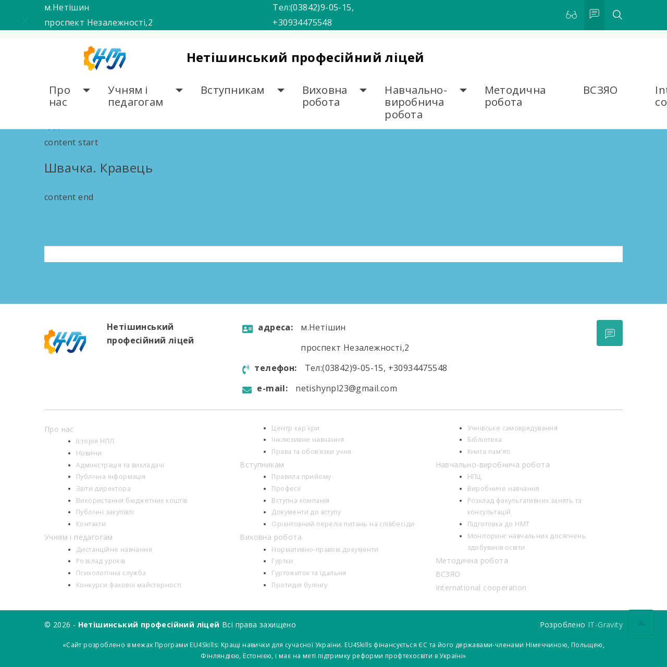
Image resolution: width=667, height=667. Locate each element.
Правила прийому (301, 476)
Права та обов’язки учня (311, 451)
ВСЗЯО (600, 90)
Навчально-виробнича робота (416, 102)
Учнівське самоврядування (512, 428)
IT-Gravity (605, 624)
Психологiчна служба (111, 573)
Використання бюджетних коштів (132, 500)
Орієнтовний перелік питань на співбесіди (342, 524)
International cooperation (481, 587)
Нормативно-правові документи (324, 549)
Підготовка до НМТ (498, 524)
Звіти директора (103, 488)
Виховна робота (325, 96)
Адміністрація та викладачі (120, 465)
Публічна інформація (111, 476)
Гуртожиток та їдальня (308, 573)
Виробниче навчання (503, 488)
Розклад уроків (101, 561)
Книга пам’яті (489, 451)
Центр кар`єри (295, 428)
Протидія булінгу (299, 584)
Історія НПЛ (95, 441)
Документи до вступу (306, 512)
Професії (286, 488)
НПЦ (474, 476)
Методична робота (515, 96)
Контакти (91, 524)
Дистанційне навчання (114, 549)
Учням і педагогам (135, 96)
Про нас (59, 96)
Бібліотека (484, 439)
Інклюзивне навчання (307, 439)
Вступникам (233, 90)
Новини (89, 453)
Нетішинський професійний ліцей (306, 57)
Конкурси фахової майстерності (129, 584)
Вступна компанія (300, 500)
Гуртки (282, 561)
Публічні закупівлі (105, 512)
